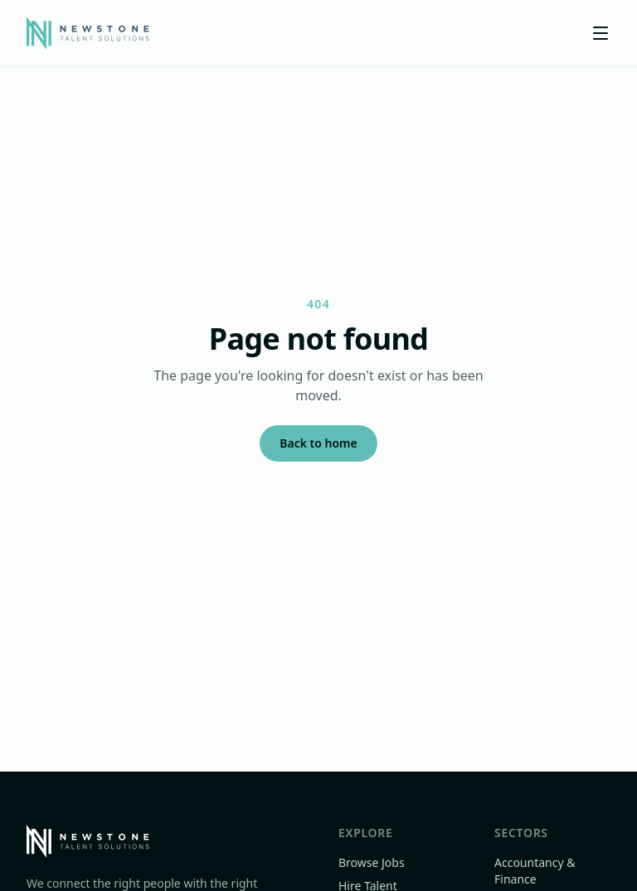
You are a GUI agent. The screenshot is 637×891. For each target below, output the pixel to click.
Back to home (318, 443)
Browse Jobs (371, 862)
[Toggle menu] (600, 33)
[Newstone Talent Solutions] (88, 33)
